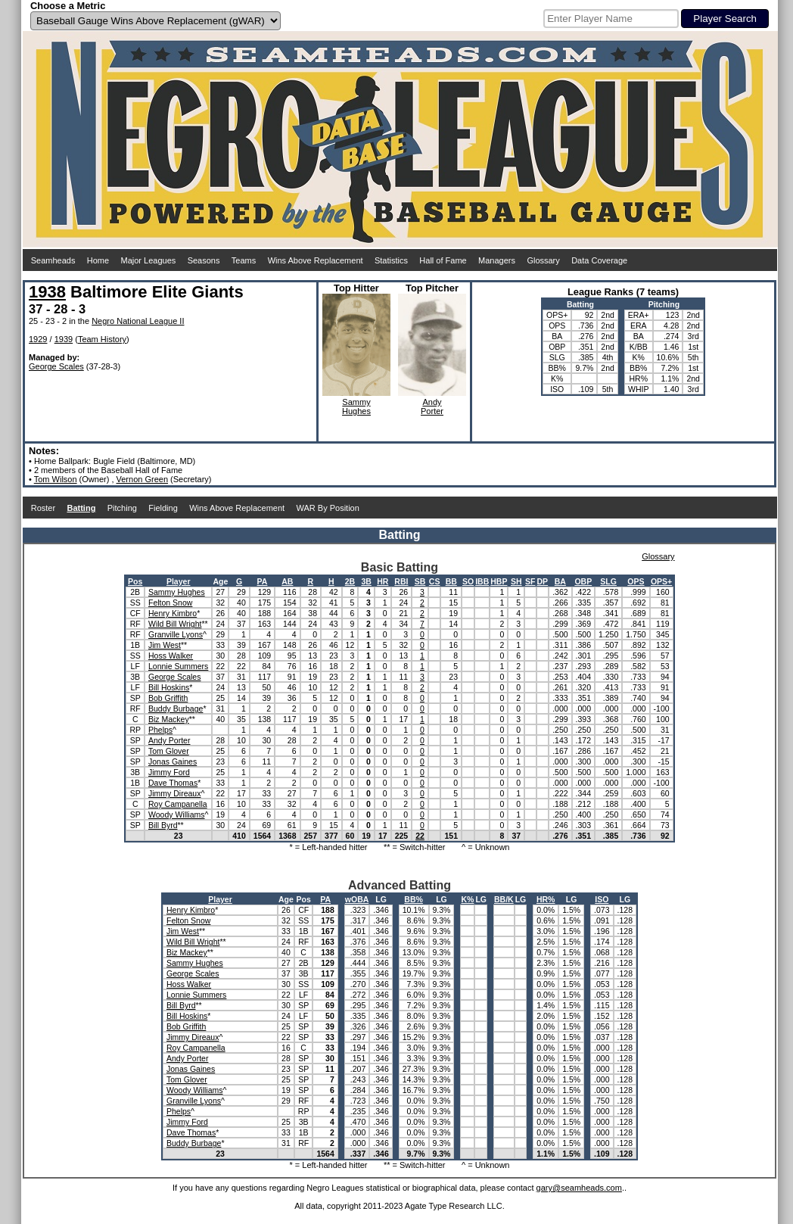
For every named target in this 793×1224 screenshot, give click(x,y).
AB (287, 581)
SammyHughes (356, 406)
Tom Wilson (55, 479)
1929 (38, 339)
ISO (601, 899)
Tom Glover (168, 750)
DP (543, 581)
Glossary (543, 260)
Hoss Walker (170, 655)
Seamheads (53, 260)
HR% (545, 899)
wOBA (357, 899)
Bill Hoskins (168, 687)
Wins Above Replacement (315, 260)
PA (262, 581)
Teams (244, 260)
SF (530, 581)
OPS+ (661, 581)
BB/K (504, 899)
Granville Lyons (175, 634)
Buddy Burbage (175, 708)
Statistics (391, 260)
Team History (102, 339)
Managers (496, 260)
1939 (63, 339)
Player (178, 581)
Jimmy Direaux (174, 793)
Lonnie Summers (178, 666)
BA (560, 581)
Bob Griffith (168, 697)
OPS (635, 581)
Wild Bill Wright (174, 623)
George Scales (56, 366)
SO (468, 581)
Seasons (204, 260)
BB (451, 581)
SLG (608, 581)
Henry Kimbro (172, 613)
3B (366, 581)
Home (98, 260)
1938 (47, 291)
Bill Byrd (163, 825)
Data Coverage (599, 260)
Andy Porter (169, 740)
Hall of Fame (442, 260)
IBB (482, 581)
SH (516, 581)
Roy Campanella (177, 803)
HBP (498, 581)
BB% (413, 899)
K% (467, 899)
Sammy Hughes (176, 591)
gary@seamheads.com (579, 1187)
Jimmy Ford (169, 772)
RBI (401, 581)
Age (220, 581)
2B (350, 581)
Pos (135, 581)
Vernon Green (143, 479)
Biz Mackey (168, 719)
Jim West (164, 644)
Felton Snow (170, 602)
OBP (583, 581)
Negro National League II (138, 320)
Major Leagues (148, 260)
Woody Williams (176, 814)
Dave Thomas (172, 782)
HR (382, 581)
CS (434, 581)
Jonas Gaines (172, 761)
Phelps (160, 729)
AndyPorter (432, 406)
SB (420, 581)
